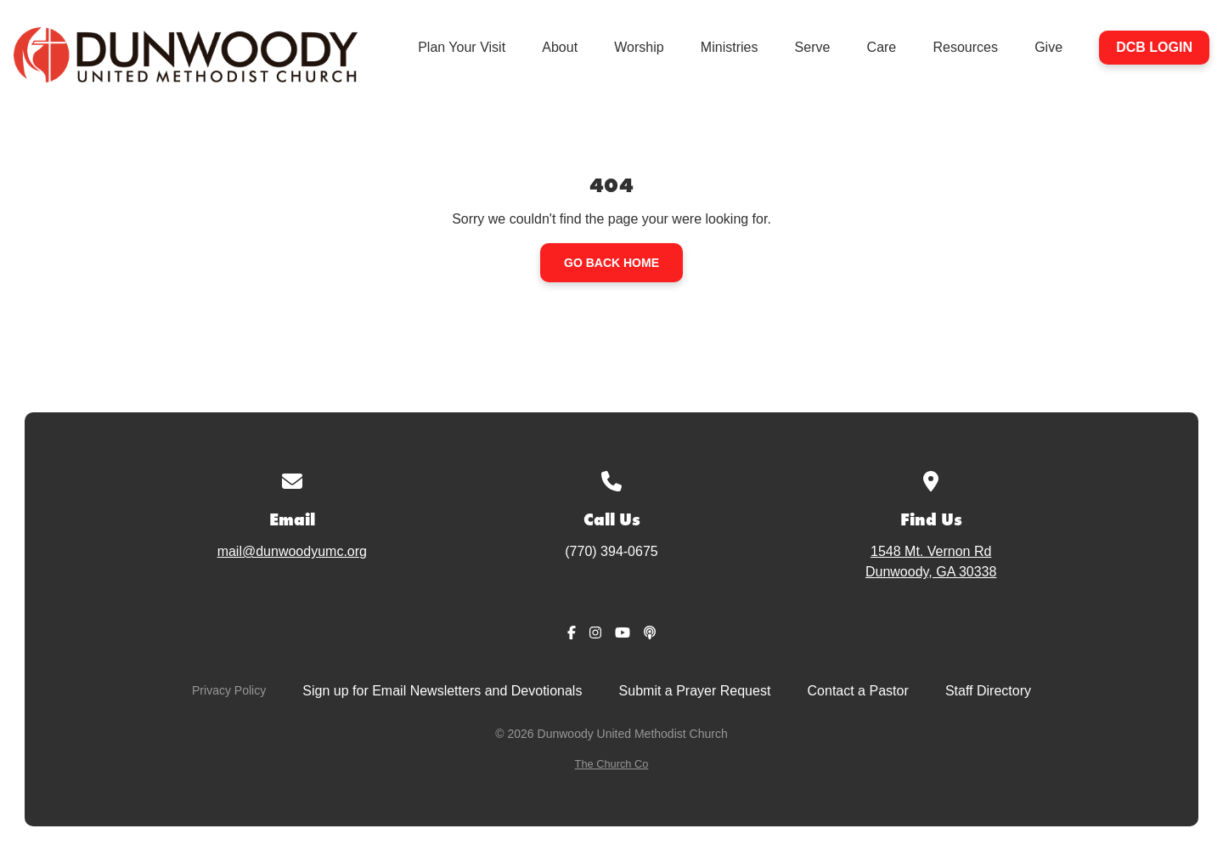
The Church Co (612, 763)
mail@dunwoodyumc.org (292, 551)
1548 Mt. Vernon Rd (931, 563)
